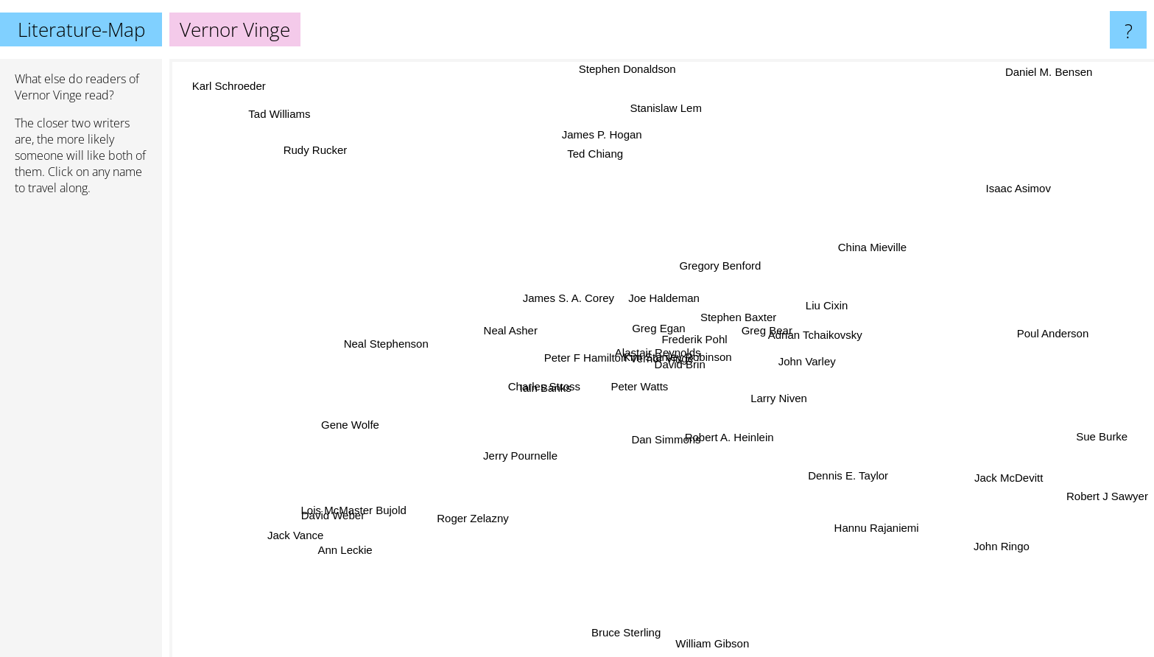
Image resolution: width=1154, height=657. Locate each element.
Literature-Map (81, 29)
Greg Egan (681, 325)
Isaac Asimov (1031, 194)
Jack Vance (295, 545)
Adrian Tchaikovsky (786, 318)
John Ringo (1027, 526)
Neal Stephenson (386, 314)
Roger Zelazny (463, 541)
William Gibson (702, 645)
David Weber (316, 505)
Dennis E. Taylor (821, 488)
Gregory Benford (732, 267)
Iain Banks (529, 382)
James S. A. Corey (552, 289)
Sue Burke (1078, 430)
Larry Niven (745, 413)
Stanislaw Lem (649, 94)
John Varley (759, 373)
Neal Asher (514, 326)
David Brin (680, 367)
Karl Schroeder (213, 101)
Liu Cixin (824, 296)
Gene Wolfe (360, 425)
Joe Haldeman (646, 281)
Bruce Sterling (634, 635)
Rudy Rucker (350, 161)
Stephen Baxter (757, 301)
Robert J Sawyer (1107, 481)
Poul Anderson (1002, 334)
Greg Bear (809, 348)
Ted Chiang (616, 182)
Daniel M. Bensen (1064, 69)
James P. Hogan (593, 122)
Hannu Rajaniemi (879, 524)
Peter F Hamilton (633, 385)
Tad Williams (277, 102)
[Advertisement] (81, 432)
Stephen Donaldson (652, 69)
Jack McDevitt (953, 446)
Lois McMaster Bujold (324, 520)
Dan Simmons (716, 444)
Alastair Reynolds (693, 352)
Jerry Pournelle (524, 463)
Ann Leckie (341, 547)
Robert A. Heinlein (770, 442)
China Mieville (875, 235)
